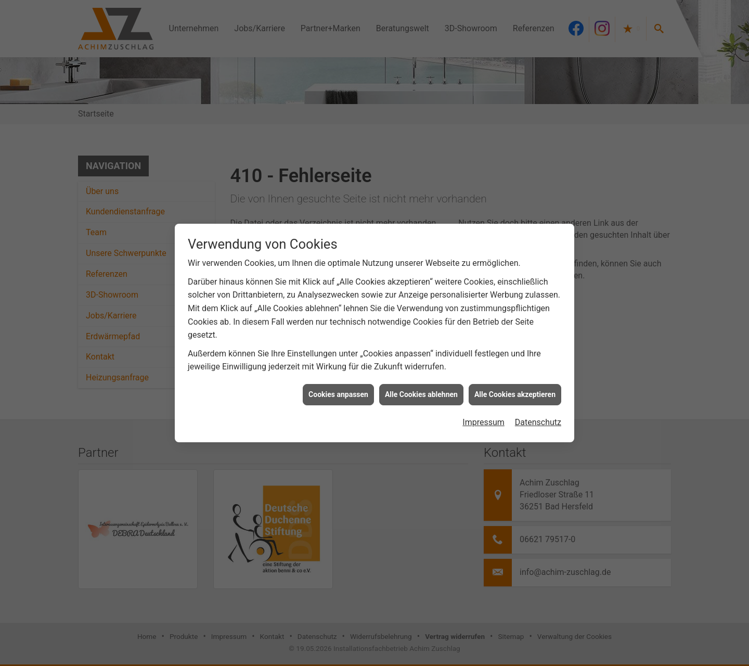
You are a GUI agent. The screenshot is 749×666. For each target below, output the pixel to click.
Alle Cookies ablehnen (421, 391)
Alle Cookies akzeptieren (515, 391)
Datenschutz (538, 419)
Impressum (483, 419)
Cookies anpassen (338, 391)
